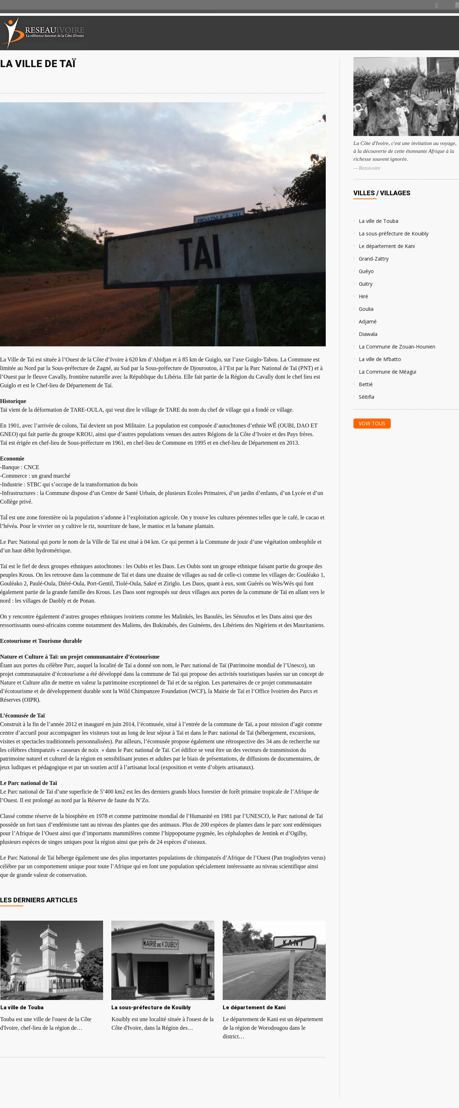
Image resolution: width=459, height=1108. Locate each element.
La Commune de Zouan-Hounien (397, 346)
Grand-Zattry (374, 258)
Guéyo (366, 271)
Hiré (363, 296)
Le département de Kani (387, 246)
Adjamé (368, 321)
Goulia (366, 308)
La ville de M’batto (380, 359)
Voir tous (372, 423)
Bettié (366, 384)
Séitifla (366, 396)
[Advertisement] (374, 33)
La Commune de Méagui (387, 371)
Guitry (365, 283)
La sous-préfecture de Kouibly (393, 233)
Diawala (368, 334)
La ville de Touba (378, 221)
